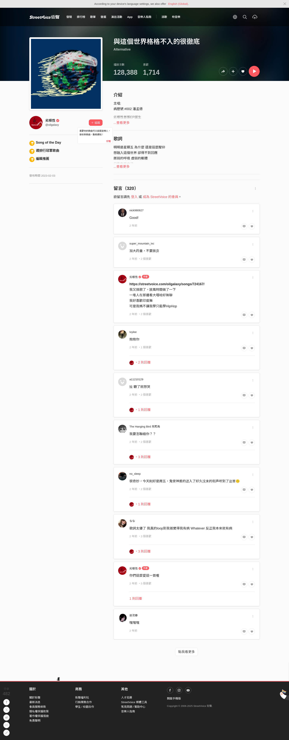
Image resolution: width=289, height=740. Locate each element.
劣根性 (52, 120)
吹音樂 (176, 16)
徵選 (103, 16)
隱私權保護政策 (39, 711)
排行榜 (81, 16)
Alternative (122, 49)
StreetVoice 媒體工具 (134, 702)
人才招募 (126, 697)
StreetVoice (44, 17)
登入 (134, 197)
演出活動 (116, 16)
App (130, 16)
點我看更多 (186, 652)
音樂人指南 (144, 16)
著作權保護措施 (39, 716)
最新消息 (34, 702)
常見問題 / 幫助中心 (133, 706)
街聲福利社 (82, 697)
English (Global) (178, 3)
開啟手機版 (174, 698)
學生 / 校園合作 (84, 706)
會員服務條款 (37, 706)
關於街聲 (34, 697)
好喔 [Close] (108, 141)
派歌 (164, 16)
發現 (69, 16)
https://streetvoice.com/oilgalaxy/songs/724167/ (166, 284)
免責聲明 (34, 720)
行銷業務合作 (83, 702)
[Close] (285, 4)
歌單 (93, 16)
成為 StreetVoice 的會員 (160, 197)
